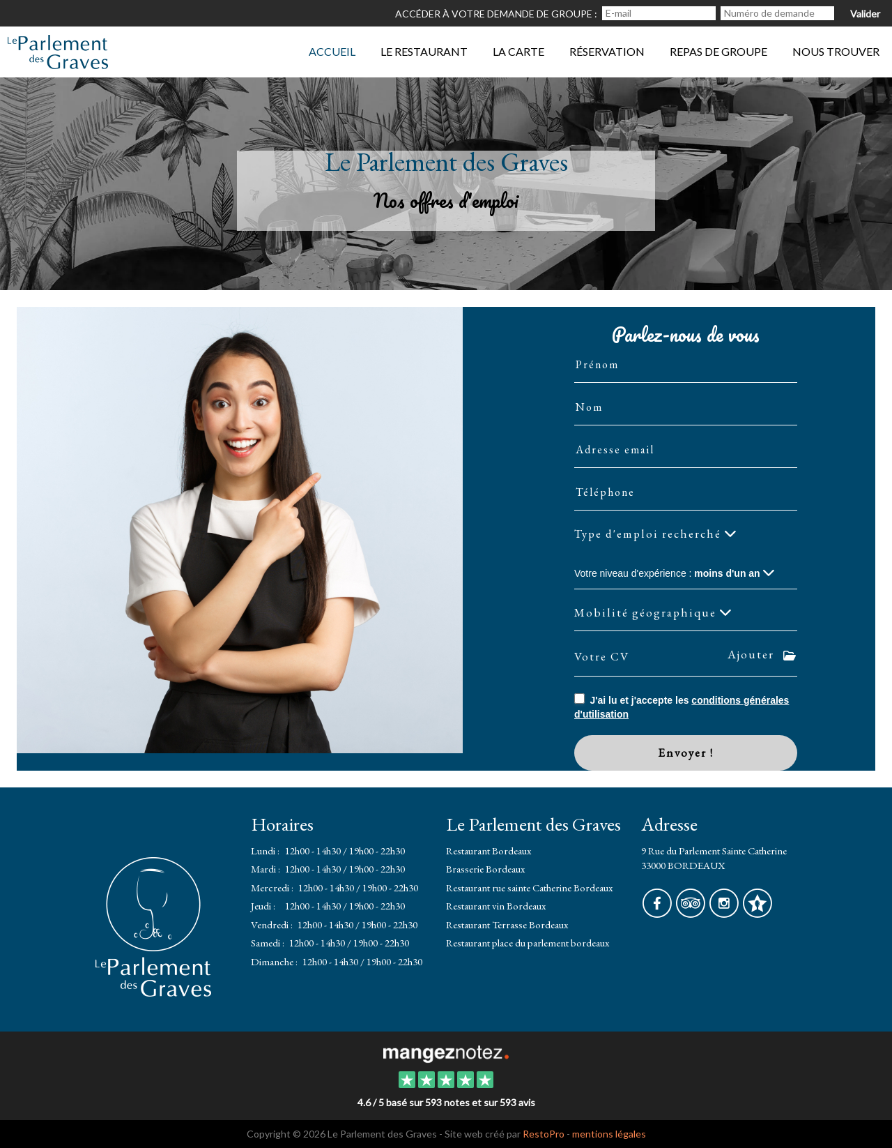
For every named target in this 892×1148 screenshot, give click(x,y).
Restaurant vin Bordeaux (496, 905)
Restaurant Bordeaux (488, 850)
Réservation (607, 51)
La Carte (518, 51)
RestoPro (543, 1134)
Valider (865, 14)
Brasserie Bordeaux (485, 868)
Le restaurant (424, 51)
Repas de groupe (718, 51)
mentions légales (609, 1134)
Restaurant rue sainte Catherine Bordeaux (529, 887)
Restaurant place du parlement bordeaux (527, 942)
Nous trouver (835, 51)
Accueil (332, 51)
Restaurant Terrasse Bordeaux (507, 924)
